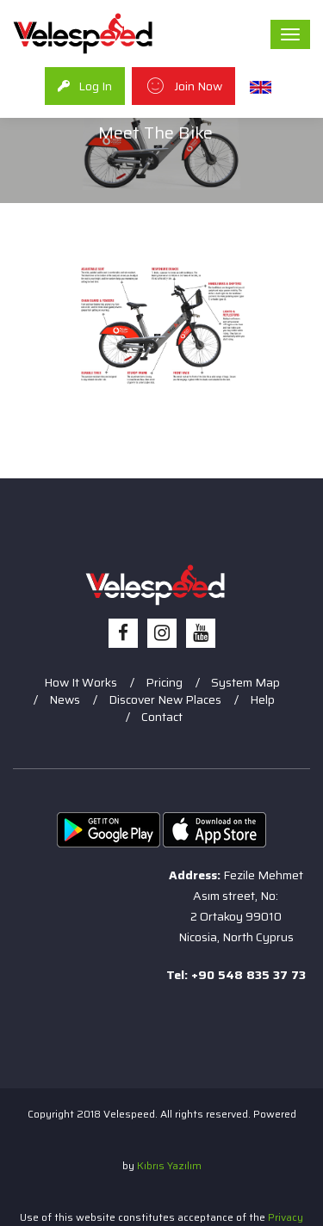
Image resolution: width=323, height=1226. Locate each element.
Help (262, 699)
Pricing (164, 682)
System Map (245, 682)
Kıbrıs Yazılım (169, 1165)
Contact (162, 716)
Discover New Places (165, 699)
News (64, 699)
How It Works (80, 682)
